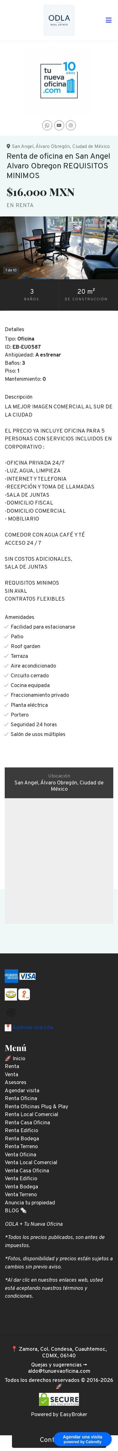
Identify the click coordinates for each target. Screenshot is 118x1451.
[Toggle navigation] (108, 20)
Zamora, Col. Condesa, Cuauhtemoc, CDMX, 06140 (63, 1352)
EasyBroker (73, 1414)
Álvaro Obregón (53, 147)
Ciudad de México (91, 147)
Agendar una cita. (32, 1027)
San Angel (22, 147)
